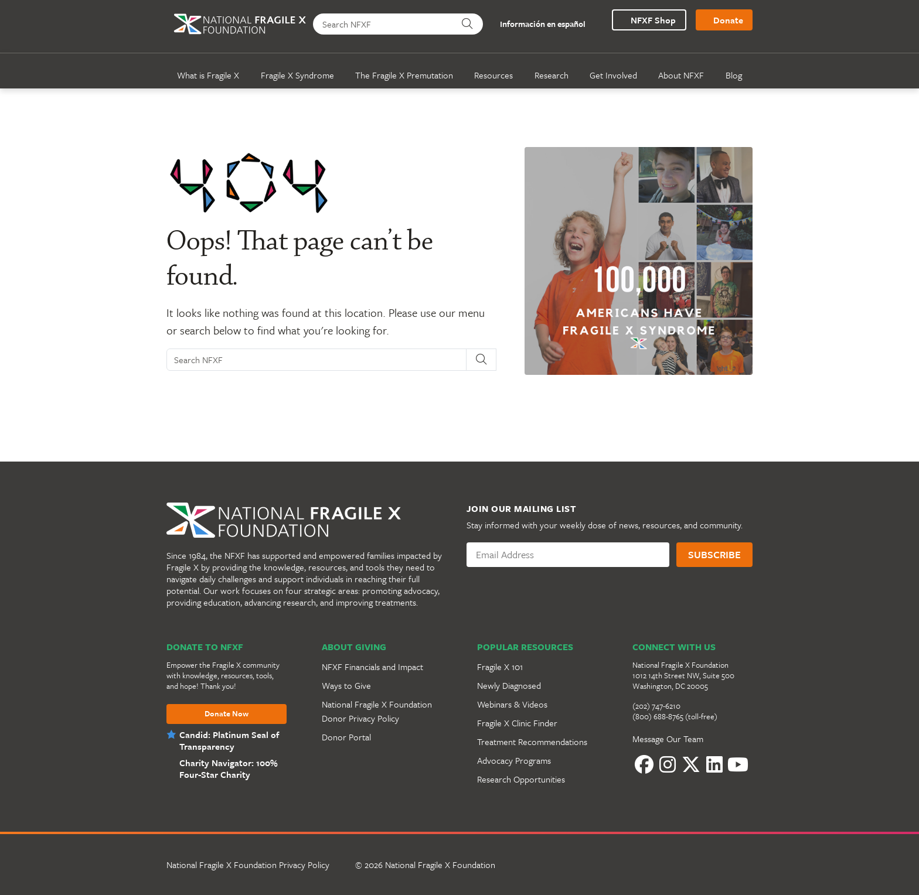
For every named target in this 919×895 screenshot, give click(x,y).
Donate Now (227, 714)
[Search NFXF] (383, 24)
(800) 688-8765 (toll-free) (674, 716)
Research (552, 75)
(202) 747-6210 (656, 706)
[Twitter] (691, 764)
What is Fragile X (208, 75)
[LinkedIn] (714, 764)
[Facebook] (644, 764)
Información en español (536, 24)
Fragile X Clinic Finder (517, 722)
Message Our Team (667, 738)
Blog (734, 75)
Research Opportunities (521, 779)
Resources (493, 75)
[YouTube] (738, 764)
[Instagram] (667, 764)
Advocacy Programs (514, 760)
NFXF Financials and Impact (372, 666)
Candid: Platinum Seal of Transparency (229, 740)
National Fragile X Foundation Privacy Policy (247, 864)
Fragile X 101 (500, 666)
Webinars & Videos (512, 704)
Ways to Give (346, 685)
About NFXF (681, 75)
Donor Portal (346, 736)
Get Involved (613, 75)
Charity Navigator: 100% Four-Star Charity (227, 768)
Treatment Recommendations (532, 741)
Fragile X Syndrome (297, 75)
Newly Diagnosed (509, 685)
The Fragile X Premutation (404, 75)
